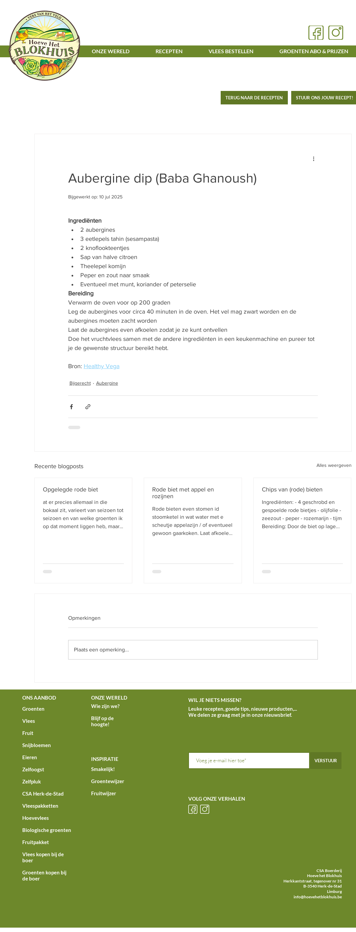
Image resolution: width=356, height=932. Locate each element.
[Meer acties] (314, 158)
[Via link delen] (88, 407)
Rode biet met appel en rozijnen (183, 493)
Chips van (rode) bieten (292, 489)
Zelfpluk (31, 781)
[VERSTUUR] (325, 760)
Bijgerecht (80, 383)
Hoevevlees (35, 818)
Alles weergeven (334, 465)
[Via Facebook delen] (71, 407)
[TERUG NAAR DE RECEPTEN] (254, 97)
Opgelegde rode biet (70, 489)
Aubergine (107, 383)
